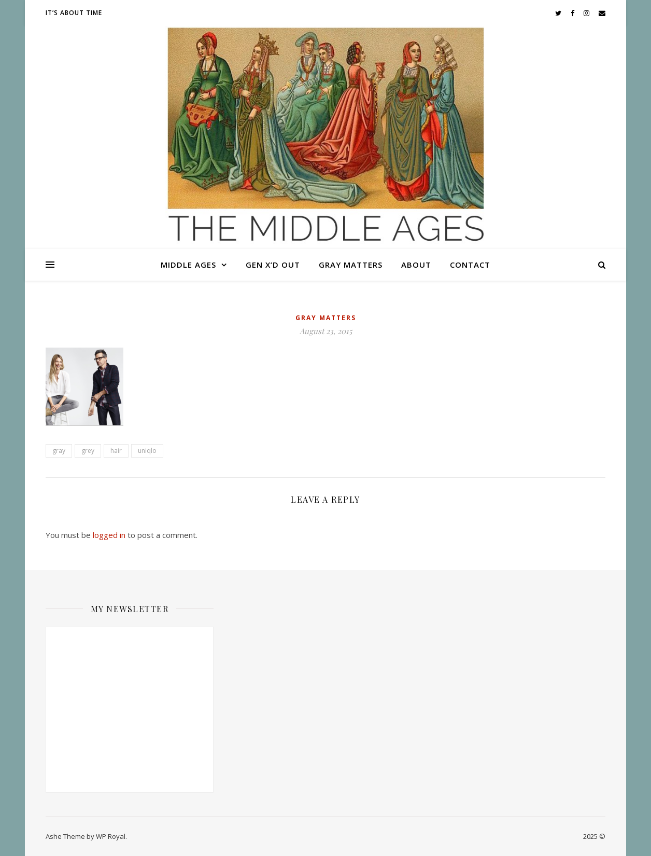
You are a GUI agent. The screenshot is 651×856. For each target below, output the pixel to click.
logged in (109, 535)
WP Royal (110, 836)
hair (116, 450)
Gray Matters (351, 264)
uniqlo (147, 450)
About (416, 264)
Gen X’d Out (273, 264)
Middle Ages (188, 264)
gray (58, 450)
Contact (470, 264)
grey (87, 450)
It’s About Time (74, 12)
